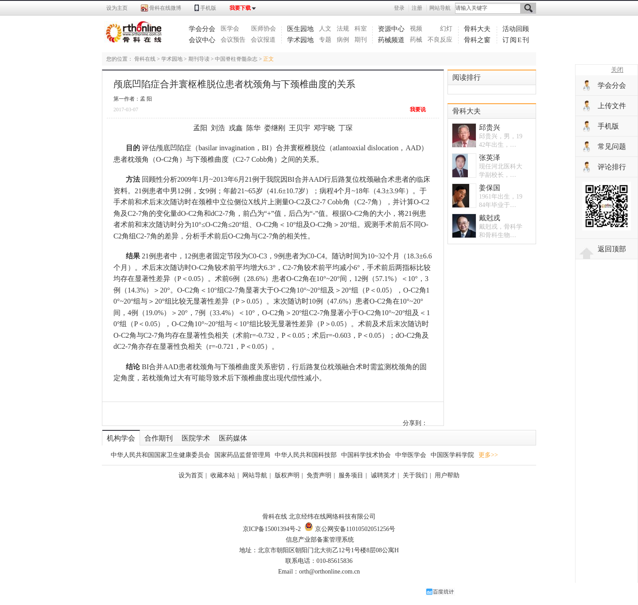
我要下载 (240, 8)
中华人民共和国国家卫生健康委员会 (160, 455)
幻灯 (446, 28)
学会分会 (202, 28)
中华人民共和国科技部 (306, 455)
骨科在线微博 (165, 8)
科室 (360, 28)
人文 (325, 28)
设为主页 (117, 8)
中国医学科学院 (452, 455)
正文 (268, 59)
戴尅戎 (489, 218)
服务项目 (350, 475)
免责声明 (319, 475)
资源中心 (391, 28)
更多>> (488, 455)
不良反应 (440, 39)
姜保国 (489, 187)
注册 (417, 8)
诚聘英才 (383, 475)
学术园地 (300, 39)
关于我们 (415, 475)
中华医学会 (410, 455)
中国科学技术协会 (366, 455)
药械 (416, 39)
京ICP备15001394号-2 (272, 529)
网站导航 (440, 8)
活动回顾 (515, 28)
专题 (325, 39)
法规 (343, 28)
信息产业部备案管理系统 (320, 539)
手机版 (208, 8)
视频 (416, 28)
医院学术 (196, 438)
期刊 (360, 39)
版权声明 (287, 475)
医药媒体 (233, 438)
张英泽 (489, 157)
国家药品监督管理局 (242, 455)
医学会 (230, 28)
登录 (399, 8)
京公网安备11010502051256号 (349, 529)
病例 (343, 39)
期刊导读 (199, 59)
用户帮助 (447, 475)
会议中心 (202, 39)
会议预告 (233, 39)
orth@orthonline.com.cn (329, 571)
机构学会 (121, 438)
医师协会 (263, 28)
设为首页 (191, 475)
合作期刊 (158, 438)
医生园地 (300, 28)
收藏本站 (222, 475)
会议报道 (263, 39)
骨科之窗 (477, 39)
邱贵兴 (489, 127)
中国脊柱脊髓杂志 (236, 59)
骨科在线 (145, 59)
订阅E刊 (516, 39)
